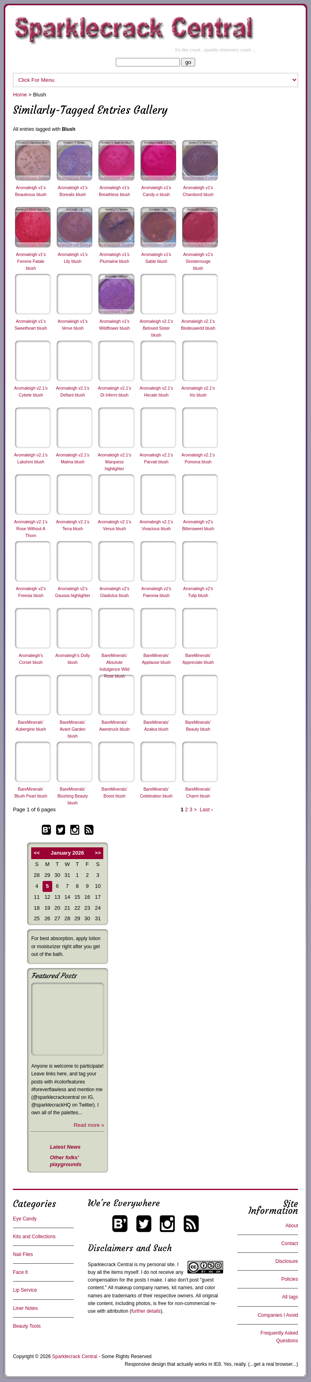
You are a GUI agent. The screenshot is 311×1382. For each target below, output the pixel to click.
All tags (290, 1297)
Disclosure (286, 1261)
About (291, 1225)
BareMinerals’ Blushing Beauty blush (73, 796)
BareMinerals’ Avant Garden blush (72, 729)
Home (20, 95)
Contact (289, 1243)
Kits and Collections (34, 1236)
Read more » (89, 1125)
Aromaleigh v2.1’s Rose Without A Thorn (30, 529)
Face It (20, 1272)
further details (146, 1311)
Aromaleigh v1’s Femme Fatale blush (31, 261)
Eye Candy (25, 1219)
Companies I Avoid (278, 1315)
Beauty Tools (27, 1326)
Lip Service (25, 1290)
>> (98, 853)
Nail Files (23, 1254)
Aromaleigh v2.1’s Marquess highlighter (114, 462)
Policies (289, 1279)
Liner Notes (25, 1308)
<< (37, 853)
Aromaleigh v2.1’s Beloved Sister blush (156, 328)
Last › (206, 809)
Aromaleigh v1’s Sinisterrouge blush (198, 261)
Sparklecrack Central (110, 1264)
